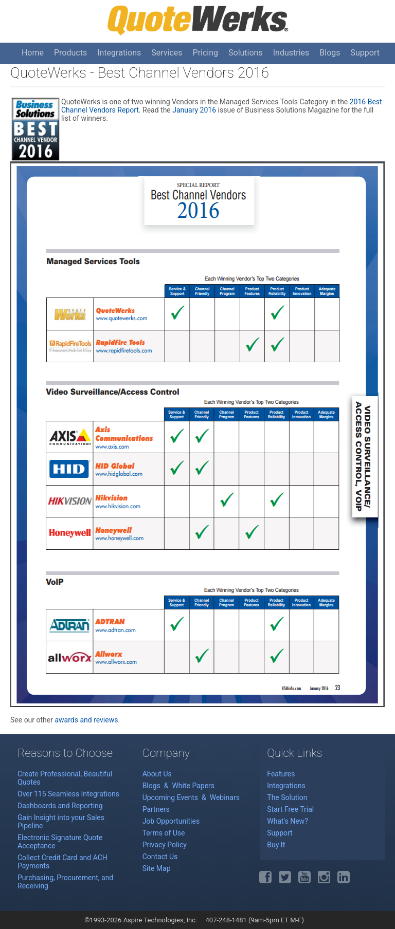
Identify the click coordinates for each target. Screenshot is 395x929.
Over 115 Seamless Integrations (68, 794)
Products (70, 53)
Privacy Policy (164, 845)
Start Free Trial (290, 809)
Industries (291, 53)
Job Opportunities (171, 821)
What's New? (287, 821)
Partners (156, 809)
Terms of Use (163, 833)
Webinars (225, 797)
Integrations (119, 53)
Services (166, 53)
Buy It (276, 845)
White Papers (193, 786)
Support (365, 53)
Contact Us (160, 856)
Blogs (329, 53)
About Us (157, 774)
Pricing (206, 53)
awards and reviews (86, 720)
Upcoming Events (171, 797)
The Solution (287, 797)
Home (33, 53)
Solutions (245, 53)
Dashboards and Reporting (60, 806)
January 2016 (194, 110)
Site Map (156, 868)
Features (281, 774)
